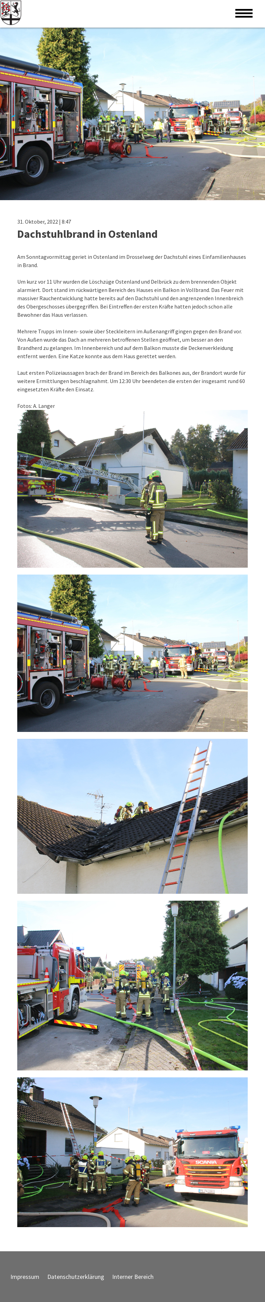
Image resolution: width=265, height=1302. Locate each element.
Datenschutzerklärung (75, 1277)
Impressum (24, 1277)
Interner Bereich (133, 1277)
